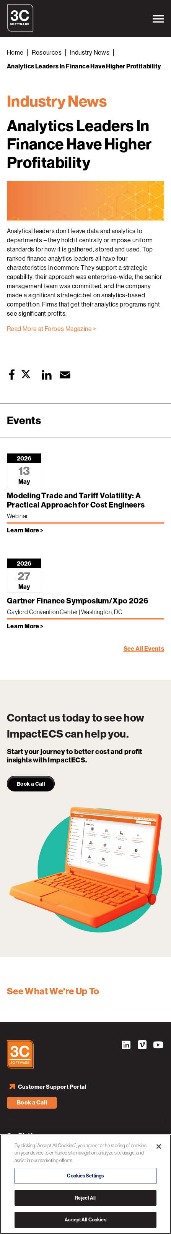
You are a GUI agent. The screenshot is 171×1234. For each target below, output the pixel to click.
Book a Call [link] (31, 784)
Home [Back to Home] (15, 52)
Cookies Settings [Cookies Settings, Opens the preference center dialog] (85, 1176)
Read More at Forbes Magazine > (51, 328)
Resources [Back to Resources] (47, 52)
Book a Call (32, 1102)
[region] (85, 1184)
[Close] (158, 1146)
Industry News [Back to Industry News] (89, 52)
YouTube (158, 1046)
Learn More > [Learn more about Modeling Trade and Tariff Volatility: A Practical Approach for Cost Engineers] (25, 530)
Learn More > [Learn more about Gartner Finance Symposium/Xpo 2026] (25, 626)
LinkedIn (126, 1046)
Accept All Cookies (85, 1220)
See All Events (144, 648)
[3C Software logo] (20, 29)
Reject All (85, 1198)
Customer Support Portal (52, 1086)
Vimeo (142, 1046)
